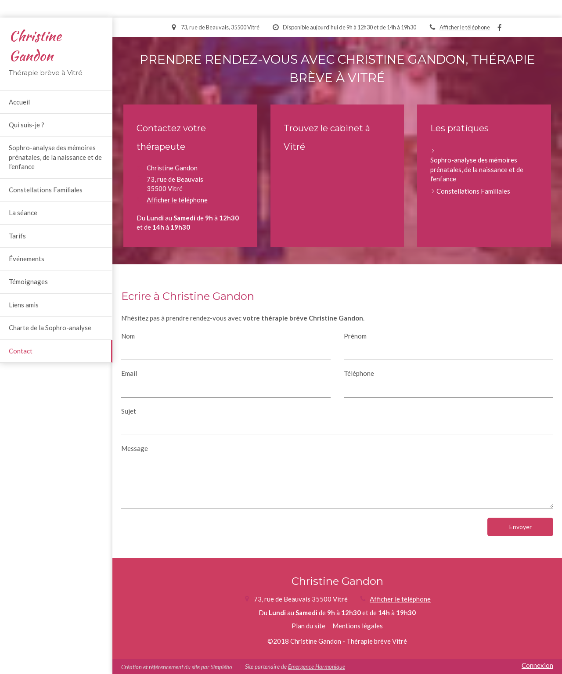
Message (134, 448)
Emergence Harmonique (316, 666)
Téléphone (359, 373)
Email (129, 373)
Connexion (537, 665)
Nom (128, 336)
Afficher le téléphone (465, 27)
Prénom (355, 336)
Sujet (128, 411)
